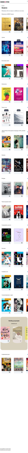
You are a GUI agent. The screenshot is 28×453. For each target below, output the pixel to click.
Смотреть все (14, 323)
